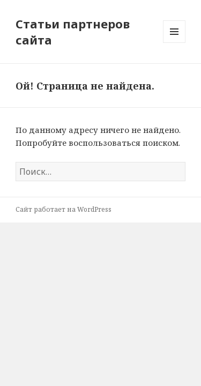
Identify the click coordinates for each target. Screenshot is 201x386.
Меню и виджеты (174, 42)
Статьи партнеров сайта (73, 32)
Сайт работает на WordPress (63, 209)
